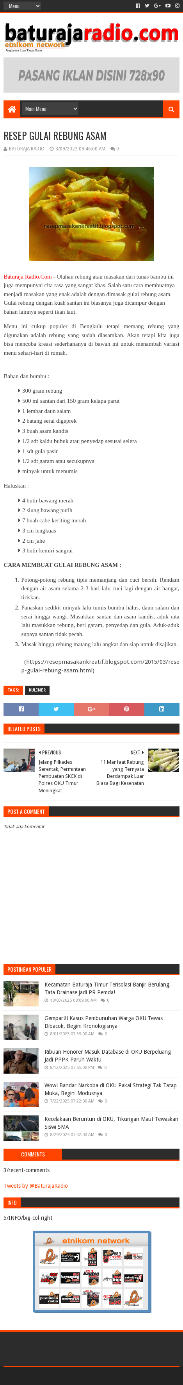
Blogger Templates (124, 1376)
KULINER (37, 690)
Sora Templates (80, 1376)
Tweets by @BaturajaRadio (36, 1186)
